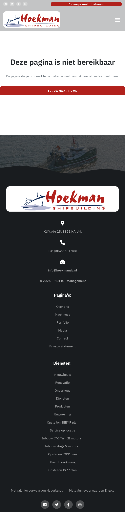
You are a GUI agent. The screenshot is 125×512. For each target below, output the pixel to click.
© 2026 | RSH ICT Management (62, 281)
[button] (118, 19)
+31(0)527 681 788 (62, 251)
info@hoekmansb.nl (62, 270)
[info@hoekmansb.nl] (62, 262)
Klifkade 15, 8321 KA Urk (63, 231)
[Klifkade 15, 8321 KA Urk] (62, 223)
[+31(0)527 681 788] (62, 242)
